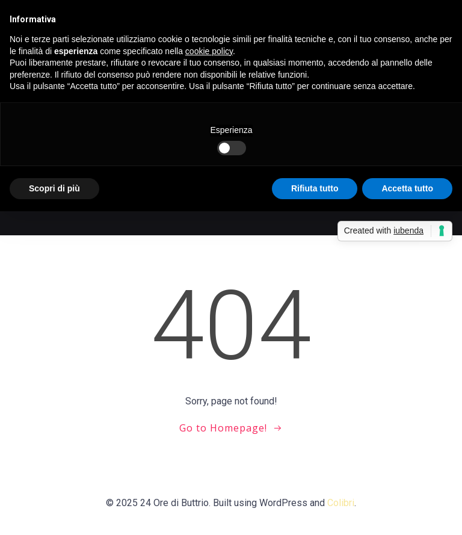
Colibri (340, 503)
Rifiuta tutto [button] (315, 188)
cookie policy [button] (209, 51)
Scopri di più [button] (54, 188)
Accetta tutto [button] (407, 188)
